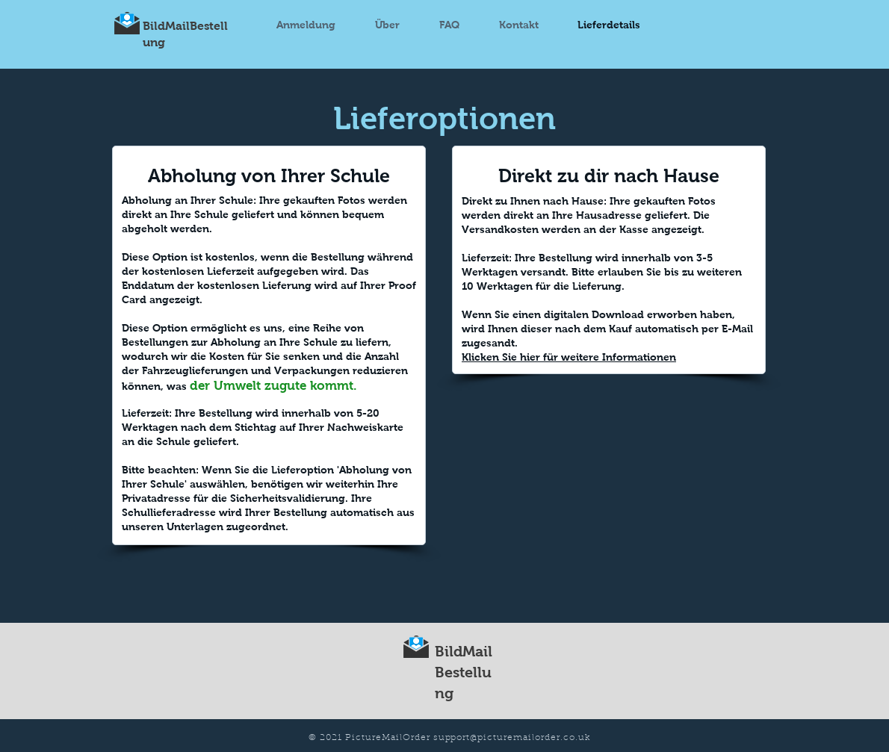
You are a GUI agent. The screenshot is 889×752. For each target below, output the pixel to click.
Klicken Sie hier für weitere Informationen (569, 357)
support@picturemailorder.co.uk (511, 737)
